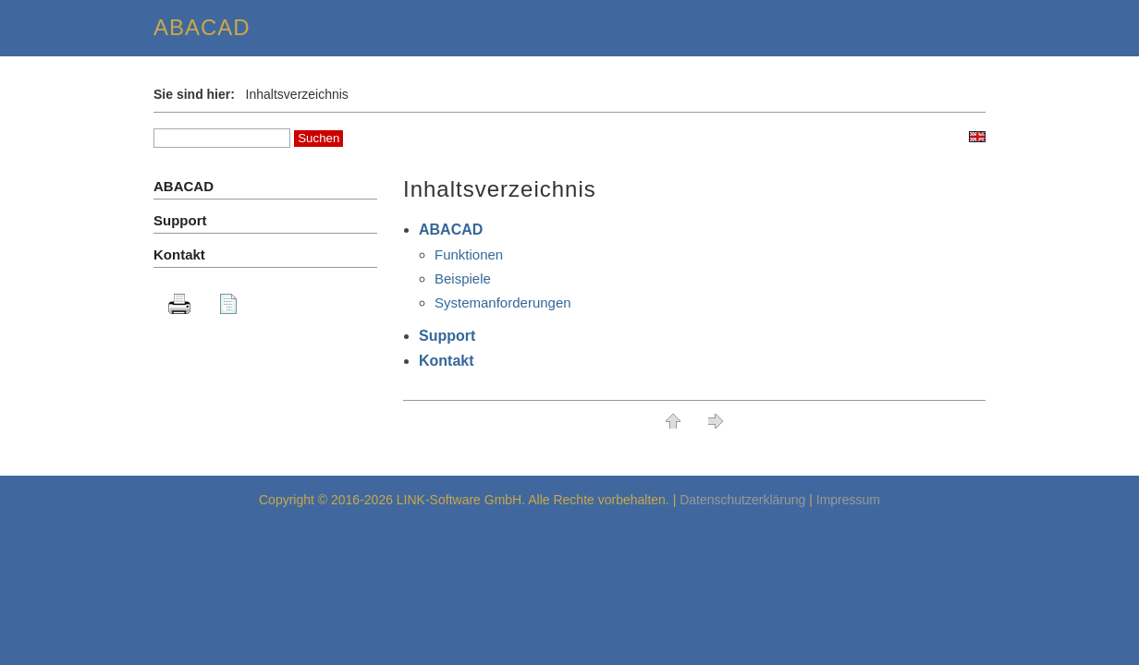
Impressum (848, 499)
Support (447, 336)
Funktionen (469, 254)
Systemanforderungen (503, 302)
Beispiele (463, 278)
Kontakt (446, 361)
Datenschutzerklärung (742, 499)
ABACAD (451, 229)
